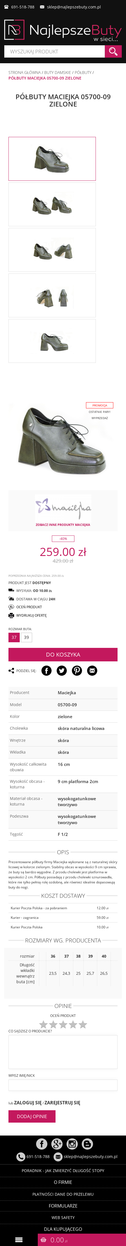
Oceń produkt (63, 1015)
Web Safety (63, 1217)
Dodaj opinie (32, 1116)
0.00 (58, 1239)
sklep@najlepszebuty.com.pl (74, 7)
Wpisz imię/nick (21, 1075)
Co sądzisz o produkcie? (30, 1031)
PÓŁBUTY (83, 72)
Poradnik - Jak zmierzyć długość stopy (63, 1170)
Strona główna (24, 72)
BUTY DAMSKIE (57, 72)
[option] (52, 159)
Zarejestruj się (62, 1103)
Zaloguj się (28, 1103)
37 (14, 637)
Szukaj (113, 51)
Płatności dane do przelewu (63, 1194)
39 (26, 637)
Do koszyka (63, 654)
